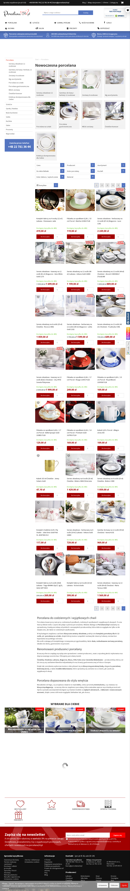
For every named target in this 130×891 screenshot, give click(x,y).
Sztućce (35, 23)
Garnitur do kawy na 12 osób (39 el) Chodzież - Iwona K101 (110, 529)
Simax (113, 868)
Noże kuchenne (88, 23)
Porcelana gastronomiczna (65, 124)
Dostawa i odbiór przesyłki (10, 853)
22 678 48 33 (117, 852)
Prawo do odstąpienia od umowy (53, 855)
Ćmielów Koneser (111, 125)
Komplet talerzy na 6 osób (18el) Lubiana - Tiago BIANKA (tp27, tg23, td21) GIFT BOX (49, 583)
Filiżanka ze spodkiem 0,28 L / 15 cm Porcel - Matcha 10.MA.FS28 (79, 218)
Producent (81, 163)
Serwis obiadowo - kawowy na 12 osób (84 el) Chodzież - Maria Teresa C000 (109, 583)
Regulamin (48, 848)
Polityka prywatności (52, 852)
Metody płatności (10, 861)
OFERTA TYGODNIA (89, 803)
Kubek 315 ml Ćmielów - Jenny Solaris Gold (47, 478)
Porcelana (12, 23)
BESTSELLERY (16, 803)
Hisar (98, 861)
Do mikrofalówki (50, 169)
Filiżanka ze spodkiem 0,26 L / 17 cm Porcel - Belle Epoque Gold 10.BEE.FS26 (48, 431)
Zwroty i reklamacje (32, 846)
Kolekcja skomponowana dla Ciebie (45, 155)
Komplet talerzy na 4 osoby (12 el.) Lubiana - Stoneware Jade (49, 218)
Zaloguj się (114, 3)
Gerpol (98, 865)
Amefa (98, 868)
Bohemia (84, 868)
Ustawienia (103, 885)
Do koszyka (45, 235)
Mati (112, 865)
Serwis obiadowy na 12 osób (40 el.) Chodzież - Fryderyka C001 (109, 324)
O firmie (105, 3)
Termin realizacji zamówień (10, 849)
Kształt (111, 169)
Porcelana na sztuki (43, 125)
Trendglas (114, 863)
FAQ (45, 859)
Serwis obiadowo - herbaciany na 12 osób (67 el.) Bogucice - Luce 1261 (109, 219)
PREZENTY (113, 803)
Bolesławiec (85, 861)
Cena (50, 163)
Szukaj (85, 13)
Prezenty (73, 28)
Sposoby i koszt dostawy (10, 857)
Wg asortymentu (111, 95)
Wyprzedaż (105, 28)
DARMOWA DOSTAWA (65, 803)
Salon (41, 28)
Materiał (81, 175)
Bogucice (69, 868)
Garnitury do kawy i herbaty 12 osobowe (67, 93)
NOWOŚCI (40, 803)
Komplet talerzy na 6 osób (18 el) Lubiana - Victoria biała (79, 582)
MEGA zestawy (87, 125)
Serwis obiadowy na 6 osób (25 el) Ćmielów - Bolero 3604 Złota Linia (80, 478)
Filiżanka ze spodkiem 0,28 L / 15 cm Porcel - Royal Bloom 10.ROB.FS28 (109, 378)
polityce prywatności (17, 888)
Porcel (68, 870)
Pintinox (99, 863)
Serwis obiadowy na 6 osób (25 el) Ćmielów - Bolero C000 (110, 478)
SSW (97, 870)
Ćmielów (69, 865)
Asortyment (111, 163)
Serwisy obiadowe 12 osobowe (44, 93)
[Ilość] (59, 235)
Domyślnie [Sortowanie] (47, 184)
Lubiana (68, 861)
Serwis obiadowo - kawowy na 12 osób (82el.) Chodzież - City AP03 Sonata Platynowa (48, 378)
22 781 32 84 (96, 850)
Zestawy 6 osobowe (90, 95)
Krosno (113, 861)
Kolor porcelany (81, 169)
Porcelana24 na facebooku (128, 318)
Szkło (109, 23)
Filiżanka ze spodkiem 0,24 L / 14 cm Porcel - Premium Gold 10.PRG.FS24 (79, 431)
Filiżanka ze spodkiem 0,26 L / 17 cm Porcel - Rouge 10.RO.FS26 (79, 377)
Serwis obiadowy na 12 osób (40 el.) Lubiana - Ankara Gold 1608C (79, 271)
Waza (83, 865)
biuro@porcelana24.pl (61, 3)
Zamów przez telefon (19, 145)
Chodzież (69, 863)
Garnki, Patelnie (63, 23)
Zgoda (124, 885)
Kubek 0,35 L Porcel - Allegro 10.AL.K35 (108, 429)
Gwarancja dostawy (11, 846)
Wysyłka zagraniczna (12, 863)
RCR (82, 870)
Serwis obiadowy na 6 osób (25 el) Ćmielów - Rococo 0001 (49, 324)
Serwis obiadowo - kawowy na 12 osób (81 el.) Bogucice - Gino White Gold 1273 (49, 272)
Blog (84, 3)
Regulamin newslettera (53, 850)
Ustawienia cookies (11, 865)
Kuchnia (11, 28)
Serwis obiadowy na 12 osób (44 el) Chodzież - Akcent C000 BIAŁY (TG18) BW (110, 272)
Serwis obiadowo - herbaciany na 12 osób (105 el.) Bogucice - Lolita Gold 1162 (79, 325)
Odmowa (114, 885)
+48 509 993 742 (35, 3)
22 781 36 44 (46, 3)
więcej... (114, 870)
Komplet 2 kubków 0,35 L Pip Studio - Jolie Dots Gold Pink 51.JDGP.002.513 (47, 531)
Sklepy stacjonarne (94, 3)
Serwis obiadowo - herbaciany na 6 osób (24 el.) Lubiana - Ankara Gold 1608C (80, 531)
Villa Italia (84, 863)
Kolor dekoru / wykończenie (50, 175)
